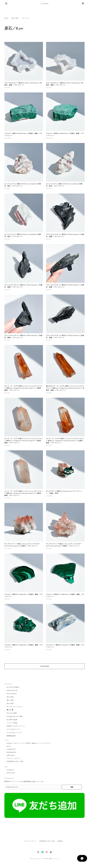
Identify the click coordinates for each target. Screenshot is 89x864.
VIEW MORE (44, 666)
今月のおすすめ (12, 690)
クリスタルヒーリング (14, 732)
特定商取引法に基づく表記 (15, 761)
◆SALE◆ (10, 710)
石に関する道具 (12, 719)
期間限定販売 (11, 736)
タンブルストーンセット (15, 706)
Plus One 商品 (12, 713)
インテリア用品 (12, 723)
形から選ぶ (15, 18)
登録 (71, 787)
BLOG (9, 746)
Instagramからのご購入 (15, 716)
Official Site (11, 773)
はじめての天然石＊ (13, 687)
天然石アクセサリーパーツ (16, 726)
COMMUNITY (11, 749)
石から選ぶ (10, 697)
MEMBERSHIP (11, 752)
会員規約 (60, 841)
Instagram (10, 770)
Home (6, 18)
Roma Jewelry (12, 693)
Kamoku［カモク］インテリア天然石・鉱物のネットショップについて (29, 743)
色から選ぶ (10, 703)
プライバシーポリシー (14, 758)
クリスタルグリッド (13, 729)
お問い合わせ (11, 755)
